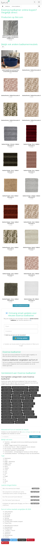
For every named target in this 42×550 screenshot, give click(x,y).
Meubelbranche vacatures (11, 525)
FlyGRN (6, 445)
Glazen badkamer (6, 395)
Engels (6, 476)
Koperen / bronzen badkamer (21, 390)
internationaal (20, 450)
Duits (6, 473)
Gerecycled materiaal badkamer (20, 387)
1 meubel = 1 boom (10, 530)
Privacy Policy (8, 523)
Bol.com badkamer (28, 406)
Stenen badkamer (18, 392)
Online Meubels (9, 511)
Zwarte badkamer (35, 395)
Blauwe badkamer (22, 419)
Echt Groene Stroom (10, 447)
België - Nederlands (10, 461)
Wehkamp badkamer (31, 417)
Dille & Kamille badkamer (30, 392)
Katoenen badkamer (27, 401)
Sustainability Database (11, 453)
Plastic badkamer (6, 403)
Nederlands (8, 458)
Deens (6, 481)
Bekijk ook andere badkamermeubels (19, 45)
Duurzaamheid (8, 527)
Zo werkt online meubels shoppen (14, 521)
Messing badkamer (6, 414)
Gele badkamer (16, 395)
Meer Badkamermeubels (21, 305)
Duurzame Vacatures (10, 450)
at (5, 482)
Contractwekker (9, 452)
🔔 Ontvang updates (21, 338)
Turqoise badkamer (28, 411)
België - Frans (8, 463)
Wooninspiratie (8, 535)
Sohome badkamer (29, 414)
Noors (6, 466)
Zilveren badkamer (16, 401)
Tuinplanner (8, 532)
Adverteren (7, 533)
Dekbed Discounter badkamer (9, 419)
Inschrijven (35, 436)
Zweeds (7, 468)
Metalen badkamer (16, 409)
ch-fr (6, 471)
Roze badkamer (25, 395)
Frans (6, 460)
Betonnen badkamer (17, 411)
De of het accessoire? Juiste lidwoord (21, 497)
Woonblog (7, 515)
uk (5, 479)
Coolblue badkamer (7, 390)
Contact (7, 537)
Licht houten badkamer (28, 403)
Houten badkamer (17, 406)
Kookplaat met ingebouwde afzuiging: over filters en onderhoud (21, 504)
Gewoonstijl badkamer (17, 398)
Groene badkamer (6, 406)
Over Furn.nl (8, 513)
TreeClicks (7, 442)
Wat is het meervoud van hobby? (21, 488)
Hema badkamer (6, 409)
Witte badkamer (6, 401)
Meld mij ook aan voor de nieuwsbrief (15, 335)
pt (5, 474)
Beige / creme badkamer (18, 417)
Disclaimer (7, 516)
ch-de (6, 469)
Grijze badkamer (6, 411)
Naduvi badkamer (20, 422)
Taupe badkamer (34, 390)
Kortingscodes (8, 529)
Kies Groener (8, 448)
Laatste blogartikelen (9, 485)
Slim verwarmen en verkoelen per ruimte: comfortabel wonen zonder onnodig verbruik (21, 492)
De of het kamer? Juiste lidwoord (21, 500)
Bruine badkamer (34, 387)
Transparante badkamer (8, 422)
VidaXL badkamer (29, 398)
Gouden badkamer (16, 403)
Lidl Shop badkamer (18, 414)
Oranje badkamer (6, 387)
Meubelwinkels (8, 520)
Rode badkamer (27, 409)
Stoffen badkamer (6, 417)
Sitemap (7, 518)
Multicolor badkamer (7, 392)
